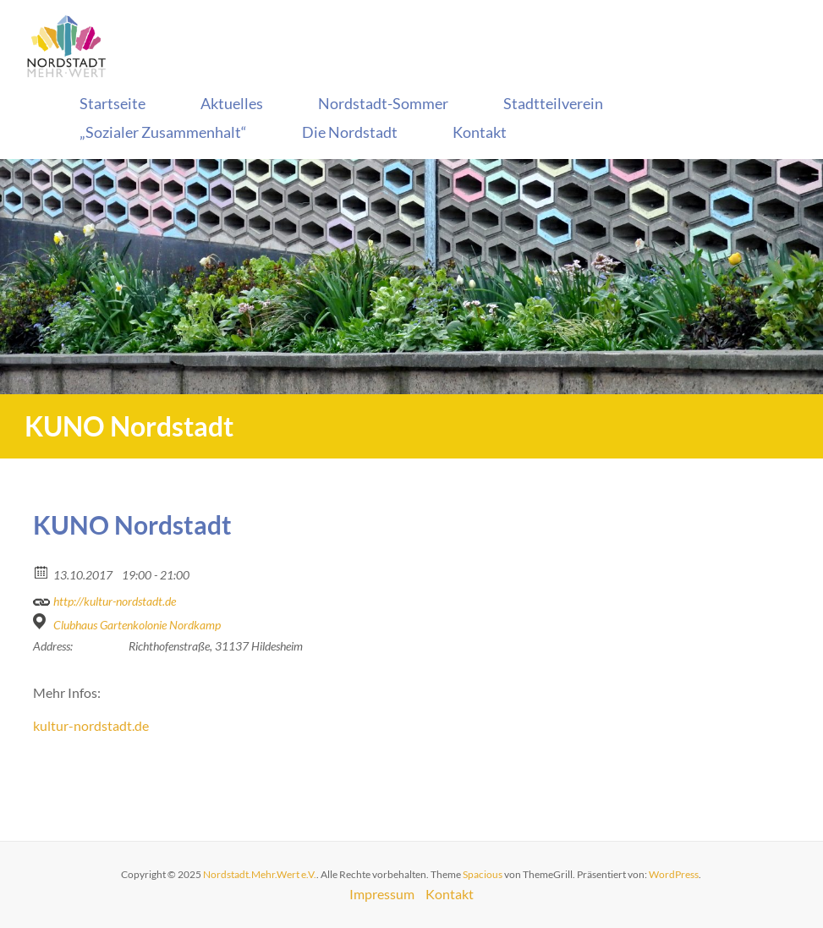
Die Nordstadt (350, 132)
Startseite (112, 103)
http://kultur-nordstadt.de (104, 599)
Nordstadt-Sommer (383, 103)
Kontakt (480, 132)
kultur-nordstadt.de (91, 725)
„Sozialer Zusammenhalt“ (163, 132)
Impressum (381, 894)
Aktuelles (231, 103)
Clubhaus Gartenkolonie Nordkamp (137, 625)
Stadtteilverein (553, 103)
